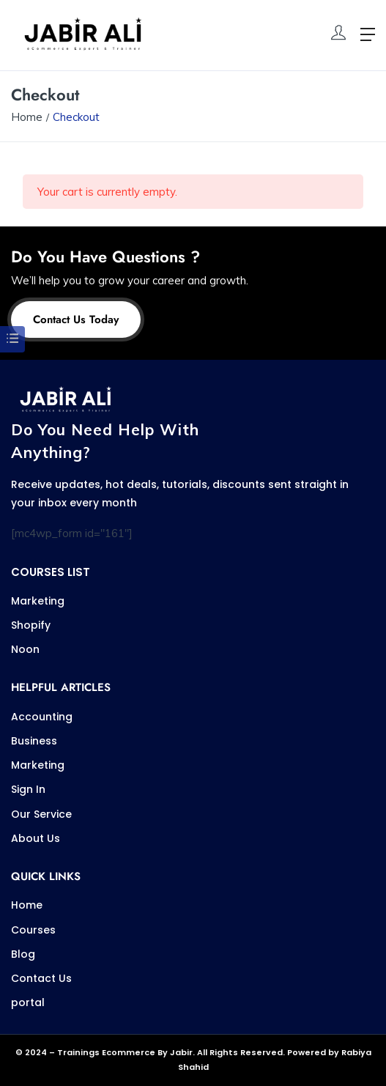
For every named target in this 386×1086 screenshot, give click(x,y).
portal (28, 1002)
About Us (35, 838)
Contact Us (41, 978)
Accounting (42, 716)
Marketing (37, 601)
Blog (23, 954)
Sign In (28, 789)
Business (34, 741)
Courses (33, 930)
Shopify (31, 625)
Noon (25, 649)
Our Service (41, 814)
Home (26, 117)
